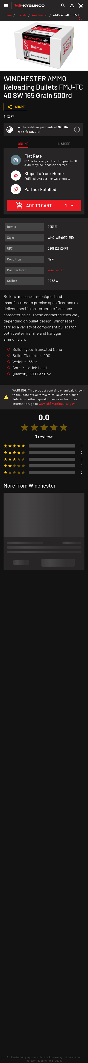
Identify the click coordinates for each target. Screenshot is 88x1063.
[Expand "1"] (70, 205)
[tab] (23, 144)
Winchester (39, 15)
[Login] (72, 5)
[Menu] (6, 5)
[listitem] (43, 129)
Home (8, 15)
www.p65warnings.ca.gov (57, 403)
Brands (22, 15)
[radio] (24, 427)
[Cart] (80, 5)
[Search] (63, 5)
